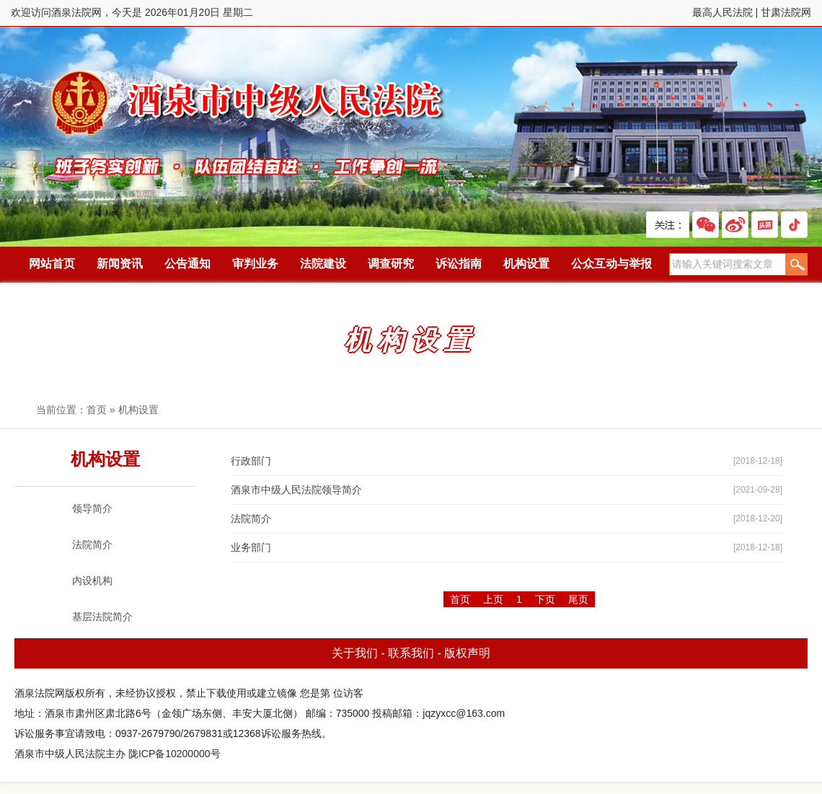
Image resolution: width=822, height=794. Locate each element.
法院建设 (323, 263)
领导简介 (92, 508)
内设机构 (92, 580)
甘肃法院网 (786, 12)
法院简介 (251, 518)
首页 (97, 409)
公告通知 (187, 263)
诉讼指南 (459, 263)
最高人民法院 (722, 12)
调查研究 (391, 263)
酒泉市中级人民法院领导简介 (296, 489)
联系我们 (411, 653)
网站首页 (52, 263)
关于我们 (355, 653)
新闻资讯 (120, 263)
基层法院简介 (102, 616)
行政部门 (251, 461)
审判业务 (255, 263)
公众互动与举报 (611, 263)
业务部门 (251, 547)
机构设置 (526, 263)
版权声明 (467, 653)
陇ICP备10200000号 (174, 753)
